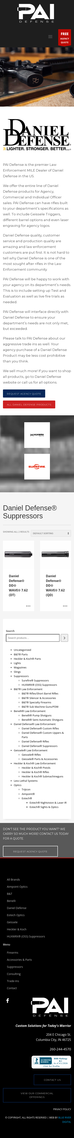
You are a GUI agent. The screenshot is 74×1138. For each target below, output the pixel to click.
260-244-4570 (60, 1049)
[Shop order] (51, 533)
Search (10, 631)
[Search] (64, 638)
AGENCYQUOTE (64, 38)
